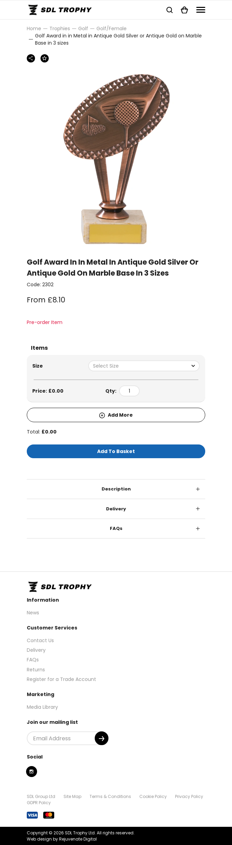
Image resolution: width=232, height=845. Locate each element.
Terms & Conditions (110, 796)
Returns (36, 669)
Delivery (116, 509)
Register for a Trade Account (61, 679)
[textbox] (144, 366)
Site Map (72, 796)
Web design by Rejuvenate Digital (62, 839)
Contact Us (40, 640)
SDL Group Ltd (41, 796)
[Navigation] (201, 9)
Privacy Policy (189, 796)
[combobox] (144, 365)
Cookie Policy (153, 796)
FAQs (116, 528)
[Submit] (101, 738)
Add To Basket (116, 451)
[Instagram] (31, 771)
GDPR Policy (39, 803)
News (33, 612)
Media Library (42, 707)
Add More (116, 415)
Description (116, 489)
